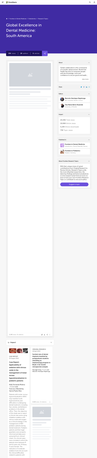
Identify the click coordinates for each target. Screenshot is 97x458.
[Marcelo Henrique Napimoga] (74, 99)
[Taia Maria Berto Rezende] (74, 106)
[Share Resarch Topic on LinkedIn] (86, 87)
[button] (24, 53)
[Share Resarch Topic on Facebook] (84, 87)
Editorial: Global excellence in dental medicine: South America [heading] (28, 72)
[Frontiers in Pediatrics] (74, 152)
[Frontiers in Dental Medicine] (74, 145)
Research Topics (43, 19)
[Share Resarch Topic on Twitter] (81, 87)
